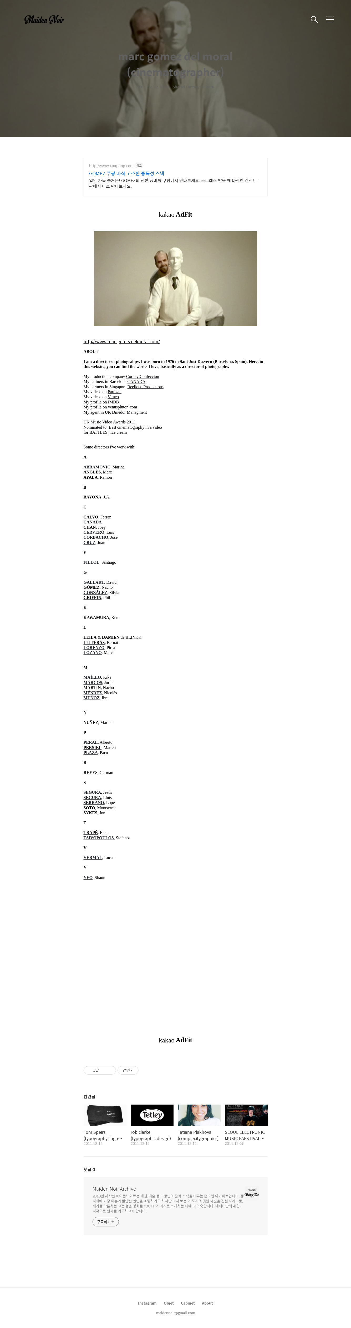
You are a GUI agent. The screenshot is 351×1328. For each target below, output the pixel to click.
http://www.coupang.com (111, 165)
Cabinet (188, 1303)
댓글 (89, 1169)
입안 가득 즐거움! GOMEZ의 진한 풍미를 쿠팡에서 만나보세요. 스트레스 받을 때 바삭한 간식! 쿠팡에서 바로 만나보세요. (174, 183)
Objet (169, 1303)
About (207, 1303)
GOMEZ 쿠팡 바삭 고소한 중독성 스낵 (126, 173)
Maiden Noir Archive (114, 1189)
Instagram (147, 1303)
